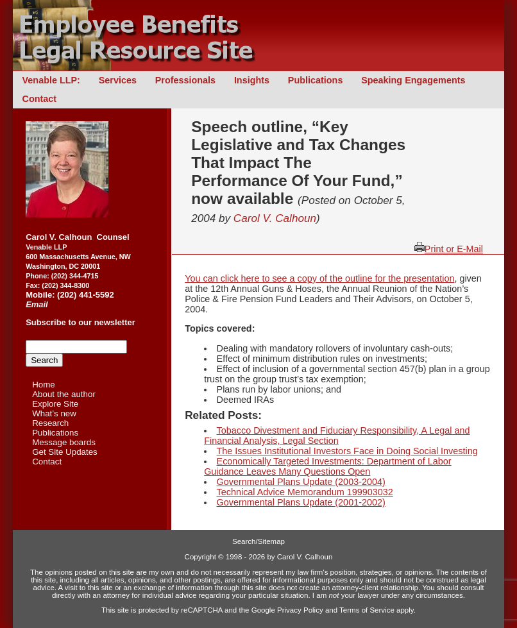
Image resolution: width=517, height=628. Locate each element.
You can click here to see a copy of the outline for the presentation (319, 278)
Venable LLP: (51, 80)
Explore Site (55, 404)
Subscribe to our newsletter (80, 322)
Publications (315, 80)
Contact (39, 99)
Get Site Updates (64, 452)
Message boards (64, 442)
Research (50, 423)
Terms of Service (366, 610)
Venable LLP (46, 247)
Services (118, 80)
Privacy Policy (300, 610)
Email (37, 304)
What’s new (54, 413)
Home (43, 384)
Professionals (185, 80)
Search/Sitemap (258, 541)
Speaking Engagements (413, 80)
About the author (64, 394)
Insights (251, 80)
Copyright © (204, 557)
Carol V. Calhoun (274, 218)
